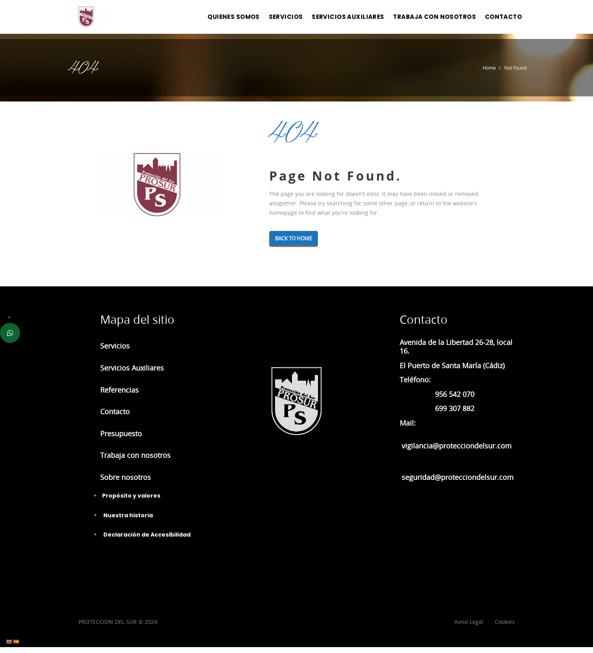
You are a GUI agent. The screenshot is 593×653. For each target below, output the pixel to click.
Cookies (505, 627)
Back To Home (297, 244)
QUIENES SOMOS (213, 19)
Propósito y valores (131, 501)
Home (489, 73)
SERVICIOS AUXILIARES (337, 19)
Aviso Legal (468, 627)
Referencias (119, 395)
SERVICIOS (270, 19)
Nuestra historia (127, 521)
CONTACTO (501, 19)
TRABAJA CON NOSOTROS (427, 19)
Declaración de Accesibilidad (146, 540)
